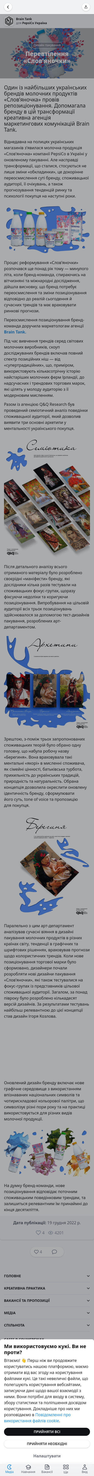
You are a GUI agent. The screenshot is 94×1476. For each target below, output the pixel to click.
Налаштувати (47, 1456)
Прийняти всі (47, 1431)
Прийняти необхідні (47, 1443)
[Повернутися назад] (8, 7)
